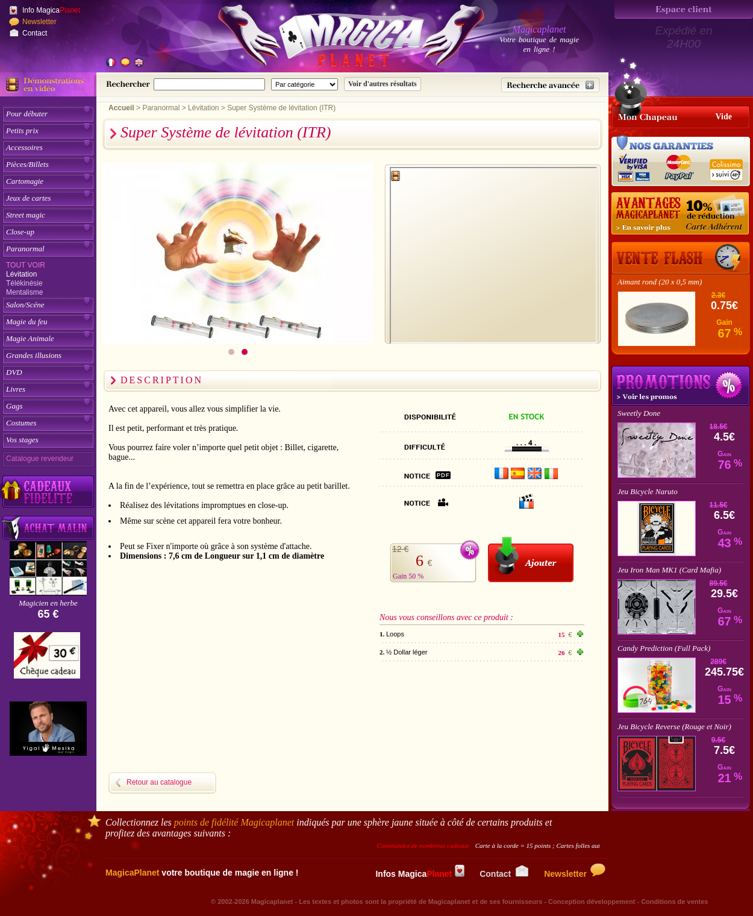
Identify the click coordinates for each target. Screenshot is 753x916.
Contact (34, 33)
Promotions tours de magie (680, 386)
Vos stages (22, 439)
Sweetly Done (638, 413)
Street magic (25, 214)
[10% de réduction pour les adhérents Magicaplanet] (680, 214)
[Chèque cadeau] (47, 659)
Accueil (121, 108)
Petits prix (22, 130)
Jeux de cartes (28, 197)
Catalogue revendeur (39, 458)
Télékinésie (24, 283)
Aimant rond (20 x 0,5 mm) (659, 281)
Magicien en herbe (48, 602)
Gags (14, 405)
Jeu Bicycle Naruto (647, 491)
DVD (14, 372)
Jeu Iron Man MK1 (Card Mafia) (669, 569)
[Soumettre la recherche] (382, 84)
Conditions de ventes (674, 901)
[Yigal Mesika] (48, 728)
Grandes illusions (33, 355)
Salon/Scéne (25, 304)
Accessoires (24, 147)
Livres (15, 389)
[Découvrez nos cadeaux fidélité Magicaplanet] (48, 491)
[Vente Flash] (680, 258)
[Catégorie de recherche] (304, 84)
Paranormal (25, 248)
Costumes (21, 422)
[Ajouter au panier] (530, 559)
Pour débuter (27, 113)
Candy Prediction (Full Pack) (663, 648)
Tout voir (25, 265)
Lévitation (21, 274)
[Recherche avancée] (550, 85)
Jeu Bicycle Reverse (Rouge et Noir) (674, 726)
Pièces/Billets (27, 164)
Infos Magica (419, 874)
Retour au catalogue (159, 782)
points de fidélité (234, 822)
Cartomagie (24, 181)
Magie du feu (27, 321)
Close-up (20, 231)
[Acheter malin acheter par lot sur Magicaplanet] (48, 527)
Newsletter (39, 21)
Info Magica (51, 10)
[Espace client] (683, 9)
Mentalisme (24, 292)
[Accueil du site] (337, 38)
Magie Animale (30, 338)
